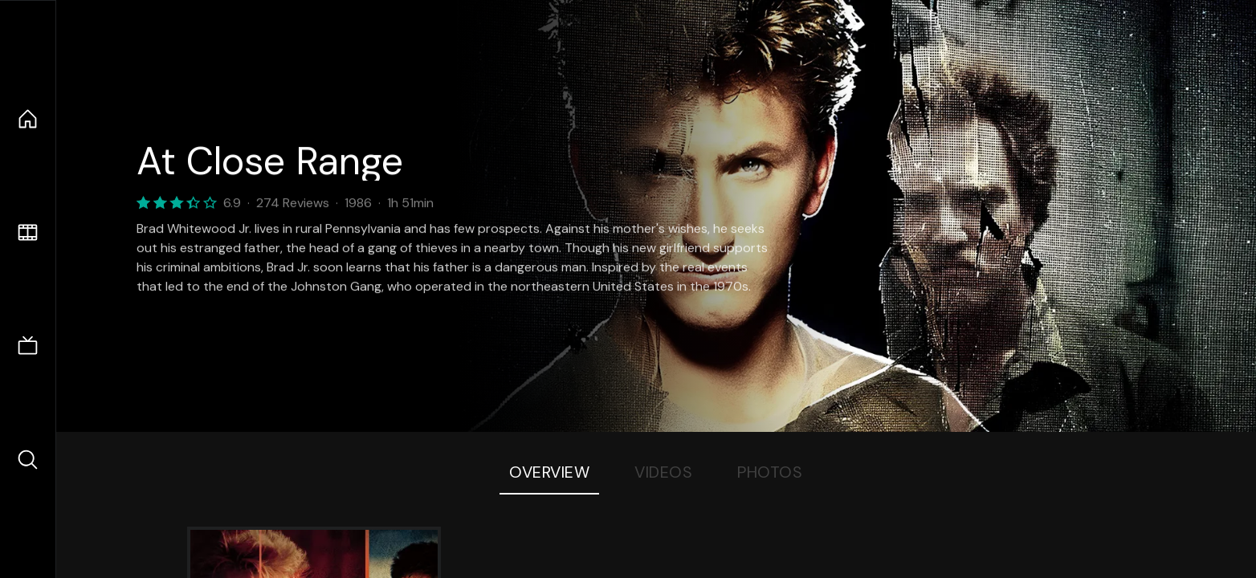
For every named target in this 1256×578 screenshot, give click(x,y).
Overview (549, 472)
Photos (769, 472)
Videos (663, 472)
